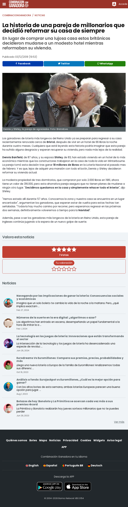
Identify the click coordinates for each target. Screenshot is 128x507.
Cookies (85, 440)
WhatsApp (105, 63)
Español (50, 465)
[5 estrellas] (74, 269)
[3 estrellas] (64, 269)
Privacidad (70, 440)
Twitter (64, 63)
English (32, 465)
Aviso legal (114, 440)
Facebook (22, 63)
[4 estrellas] (69, 269)
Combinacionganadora (16, 15)
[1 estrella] (54, 269)
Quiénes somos (16, 440)
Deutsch (95, 465)
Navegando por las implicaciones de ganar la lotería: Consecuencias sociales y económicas (70, 297)
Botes (33, 440)
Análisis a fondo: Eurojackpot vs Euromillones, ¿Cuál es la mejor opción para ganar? (68, 381)
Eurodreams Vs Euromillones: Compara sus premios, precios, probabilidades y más (70, 359)
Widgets (99, 440)
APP (64, 447)
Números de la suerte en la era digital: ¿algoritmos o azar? (56, 317)
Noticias (40, 15)
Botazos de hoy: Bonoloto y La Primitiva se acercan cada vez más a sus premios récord (64, 403)
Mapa (43, 440)
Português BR (72, 465)
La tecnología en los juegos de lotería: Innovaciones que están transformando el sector (70, 337)
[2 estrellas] (59, 269)
